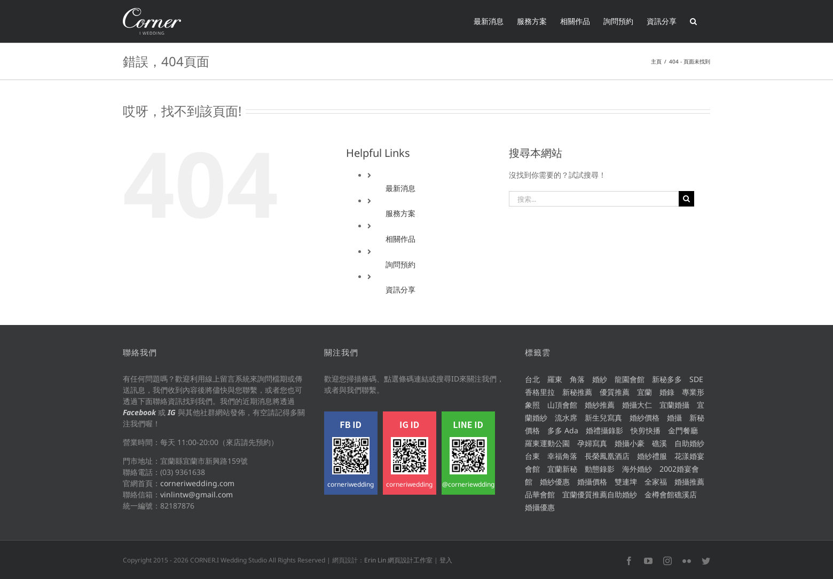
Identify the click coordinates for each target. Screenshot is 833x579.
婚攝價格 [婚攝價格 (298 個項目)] (592, 482)
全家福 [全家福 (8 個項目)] (656, 482)
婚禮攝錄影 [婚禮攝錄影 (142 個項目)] (604, 430)
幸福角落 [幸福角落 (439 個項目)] (562, 456)
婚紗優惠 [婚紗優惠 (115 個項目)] (555, 482)
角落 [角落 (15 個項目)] (577, 379)
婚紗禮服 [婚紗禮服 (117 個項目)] (652, 456)
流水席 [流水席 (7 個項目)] (566, 418)
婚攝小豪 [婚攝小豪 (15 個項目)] (630, 443)
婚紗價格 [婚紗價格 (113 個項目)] (644, 418)
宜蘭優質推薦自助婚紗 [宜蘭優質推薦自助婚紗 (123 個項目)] (599, 494)
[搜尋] (686, 199)
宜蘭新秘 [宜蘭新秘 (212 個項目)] (562, 469)
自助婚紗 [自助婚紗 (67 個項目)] (689, 443)
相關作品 (400, 239)
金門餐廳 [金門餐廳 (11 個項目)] (683, 430)
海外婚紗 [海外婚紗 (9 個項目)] (637, 469)
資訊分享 (400, 289)
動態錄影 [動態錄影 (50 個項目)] (600, 469)
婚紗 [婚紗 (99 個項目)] (599, 379)
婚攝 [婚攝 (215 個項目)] (674, 418)
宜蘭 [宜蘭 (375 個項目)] (644, 392)
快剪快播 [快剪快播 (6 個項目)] (646, 430)
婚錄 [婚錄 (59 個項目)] (666, 392)
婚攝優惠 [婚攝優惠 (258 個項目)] (540, 507)
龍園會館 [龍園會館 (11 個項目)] (630, 379)
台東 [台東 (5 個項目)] (532, 456)
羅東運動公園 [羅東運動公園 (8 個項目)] (547, 443)
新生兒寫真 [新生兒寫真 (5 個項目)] (603, 418)
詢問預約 (400, 264)
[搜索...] (594, 199)
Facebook (139, 412)
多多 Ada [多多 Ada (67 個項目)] (562, 430)
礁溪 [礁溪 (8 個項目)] (659, 443)
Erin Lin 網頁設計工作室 (398, 560)
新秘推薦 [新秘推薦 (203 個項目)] (577, 392)
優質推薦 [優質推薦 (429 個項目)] (615, 392)
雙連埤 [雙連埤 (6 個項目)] (626, 482)
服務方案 (400, 213)
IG (172, 412)
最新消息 (400, 188)
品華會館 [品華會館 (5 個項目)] (540, 494)
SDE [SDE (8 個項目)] (696, 379)
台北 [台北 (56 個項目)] (532, 379)
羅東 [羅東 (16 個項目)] (554, 379)
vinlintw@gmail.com (196, 494)
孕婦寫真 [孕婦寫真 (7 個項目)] (592, 443)
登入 (445, 560)
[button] (693, 21)
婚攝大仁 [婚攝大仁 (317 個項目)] (637, 405)
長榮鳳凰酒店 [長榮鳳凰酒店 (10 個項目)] (607, 456)
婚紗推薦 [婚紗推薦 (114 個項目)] (600, 405)
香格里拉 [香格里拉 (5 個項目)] (540, 392)
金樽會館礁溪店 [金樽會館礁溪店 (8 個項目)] (671, 494)
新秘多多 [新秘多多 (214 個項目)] (667, 379)
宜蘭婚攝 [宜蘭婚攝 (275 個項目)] (674, 405)
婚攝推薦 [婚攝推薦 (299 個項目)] (689, 482)
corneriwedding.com (197, 483)
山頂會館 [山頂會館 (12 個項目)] (562, 405)
